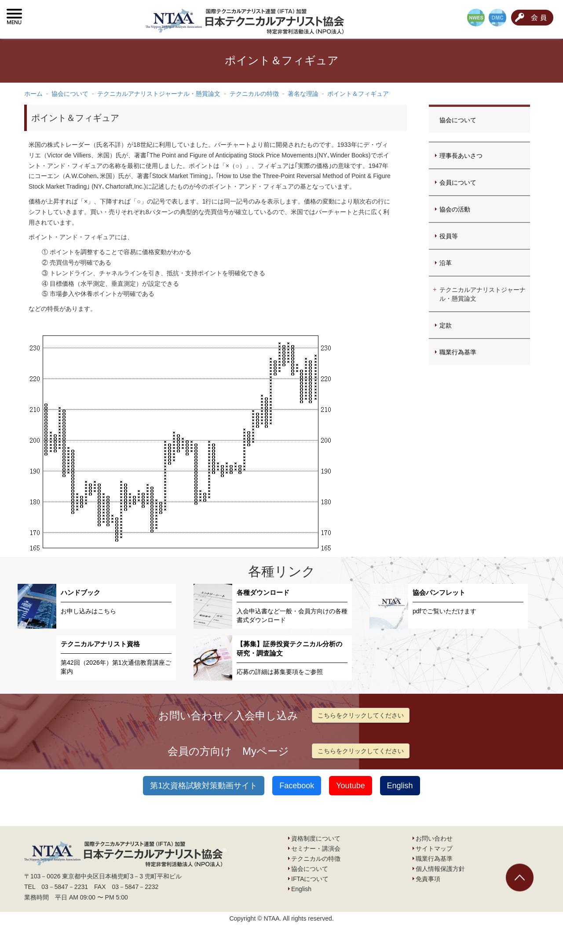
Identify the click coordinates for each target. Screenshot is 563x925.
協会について (457, 120)
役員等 (448, 236)
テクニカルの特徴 (315, 858)
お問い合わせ (434, 838)
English (400, 785)
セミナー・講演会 (315, 848)
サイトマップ (434, 848)
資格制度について (315, 838)
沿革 (445, 262)
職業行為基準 (457, 352)
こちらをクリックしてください (361, 715)
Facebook (296, 785)
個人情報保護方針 (440, 868)
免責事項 (428, 878)
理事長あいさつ (461, 155)
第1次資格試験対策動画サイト (203, 785)
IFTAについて (310, 878)
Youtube (350, 785)
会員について (457, 182)
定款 (445, 325)
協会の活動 (454, 209)
